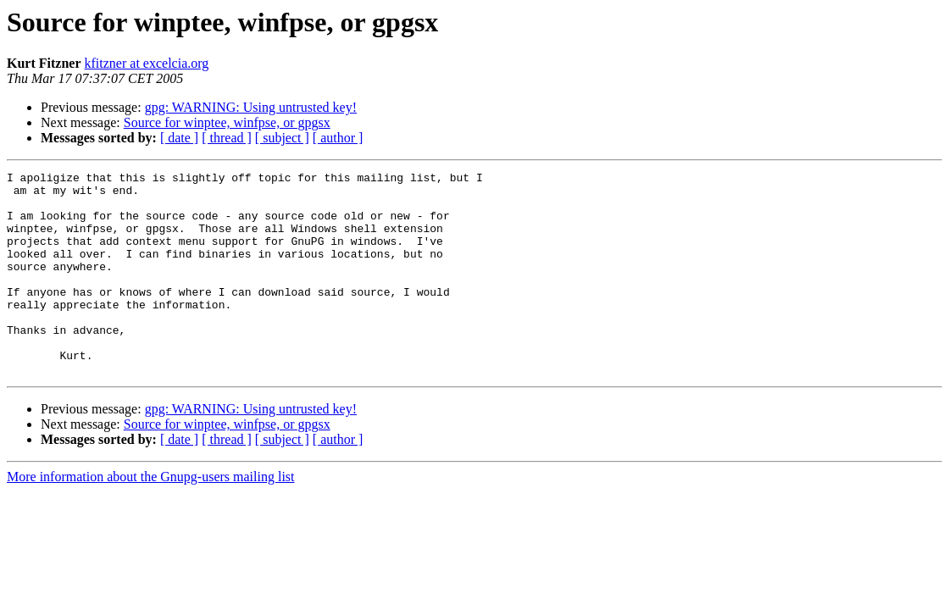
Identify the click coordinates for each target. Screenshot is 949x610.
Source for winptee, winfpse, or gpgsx (227, 122)
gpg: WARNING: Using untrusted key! (251, 107)
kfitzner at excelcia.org (147, 63)
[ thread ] (227, 137)
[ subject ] (282, 137)
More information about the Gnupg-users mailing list (151, 517)
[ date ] (179, 137)
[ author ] (338, 137)
